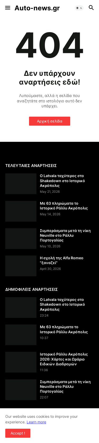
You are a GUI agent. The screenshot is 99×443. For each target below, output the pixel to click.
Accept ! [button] (18, 433)
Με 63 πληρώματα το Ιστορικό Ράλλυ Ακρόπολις (64, 205)
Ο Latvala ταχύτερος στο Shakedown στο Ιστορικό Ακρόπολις (62, 180)
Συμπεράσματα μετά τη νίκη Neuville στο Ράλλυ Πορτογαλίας (65, 235)
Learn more (36, 422)
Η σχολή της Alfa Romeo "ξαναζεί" (61, 260)
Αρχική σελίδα (49, 121)
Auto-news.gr (37, 8)
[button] (7, 7)
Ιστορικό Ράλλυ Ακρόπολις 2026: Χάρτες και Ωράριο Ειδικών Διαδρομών (64, 359)
